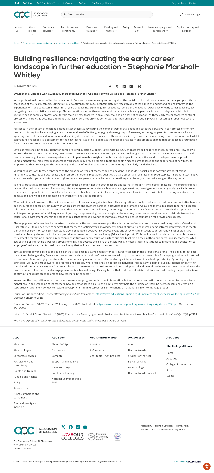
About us (18, 29)
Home (17, 43)
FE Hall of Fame (137, 361)
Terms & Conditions (164, 425)
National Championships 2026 (66, 380)
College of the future (178, 364)
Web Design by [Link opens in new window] (187, 461)
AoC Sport (28, 3)
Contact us (194, 3)
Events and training (92, 29)
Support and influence (65, 361)
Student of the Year (139, 355)
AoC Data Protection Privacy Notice (168, 429)
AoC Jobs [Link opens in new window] (83, 3)
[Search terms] (107, 14)
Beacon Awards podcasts (142, 373)
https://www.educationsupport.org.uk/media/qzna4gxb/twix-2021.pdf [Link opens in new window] (137, 304)
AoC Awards (69, 3)
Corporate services (48, 29)
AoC (17, 3)
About (131, 344)
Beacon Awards (137, 350)
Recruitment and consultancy (70, 29)
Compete (57, 355)
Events (170, 375)
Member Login (190, 14)
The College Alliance (102, 3)
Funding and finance (111, 29)
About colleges (31, 30)
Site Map (145, 429)
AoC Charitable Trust (48, 3)
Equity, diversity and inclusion (188, 29)
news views (61, 43)
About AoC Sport (62, 344)
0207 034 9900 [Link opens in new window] (24, 448)
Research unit (138, 29)
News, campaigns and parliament (160, 29)
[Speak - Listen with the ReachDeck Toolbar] (207, 466)
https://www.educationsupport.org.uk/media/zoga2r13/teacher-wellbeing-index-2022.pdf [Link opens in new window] (148, 294)
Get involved (59, 350)
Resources (172, 370)
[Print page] (139, 86)
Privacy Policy (182, 425)
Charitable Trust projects (105, 355)
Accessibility (146, 425)
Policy (126, 29)
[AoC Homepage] (31, 14)
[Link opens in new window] (110, 86)
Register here (179, 3)
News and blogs (61, 367)
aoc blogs (75, 43)
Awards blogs (136, 367)
